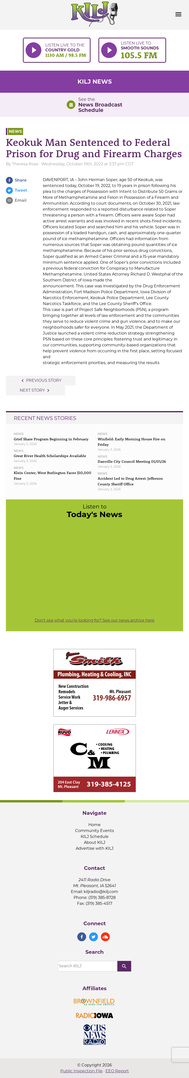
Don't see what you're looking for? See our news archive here (95, 620)
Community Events (94, 830)
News (15, 131)
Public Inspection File (81, 1071)
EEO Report (117, 1071)
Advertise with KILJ (94, 848)
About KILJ (94, 842)
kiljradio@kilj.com (101, 891)
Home (94, 824)
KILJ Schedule (95, 836)
